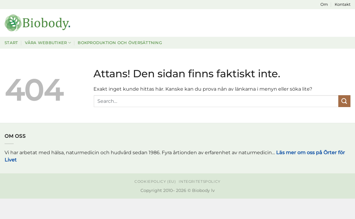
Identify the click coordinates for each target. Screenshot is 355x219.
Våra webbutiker (48, 43)
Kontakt (342, 4)
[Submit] (344, 101)
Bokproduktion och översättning (120, 42)
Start (11, 42)
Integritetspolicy (199, 181)
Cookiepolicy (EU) (155, 181)
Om (324, 4)
